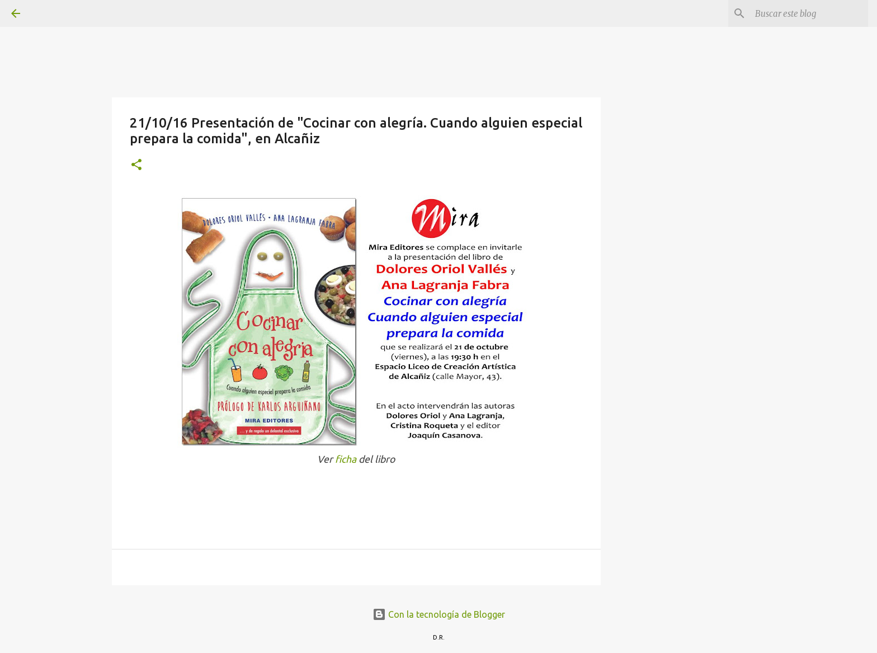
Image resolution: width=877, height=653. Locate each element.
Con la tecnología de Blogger (439, 614)
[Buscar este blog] (809, 13)
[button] (136, 165)
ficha (347, 459)
